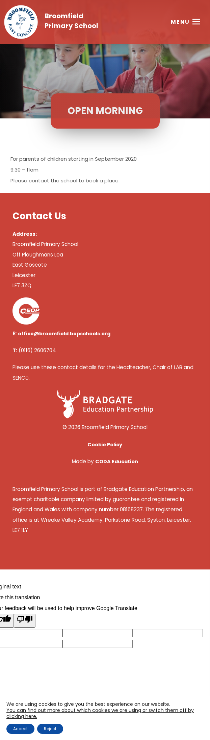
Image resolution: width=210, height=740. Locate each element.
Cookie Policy (104, 444)
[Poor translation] (24, 621)
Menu (180, 22)
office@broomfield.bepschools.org (64, 333)
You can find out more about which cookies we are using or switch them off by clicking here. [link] (100, 713)
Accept (20, 729)
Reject (50, 729)
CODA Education (116, 461)
